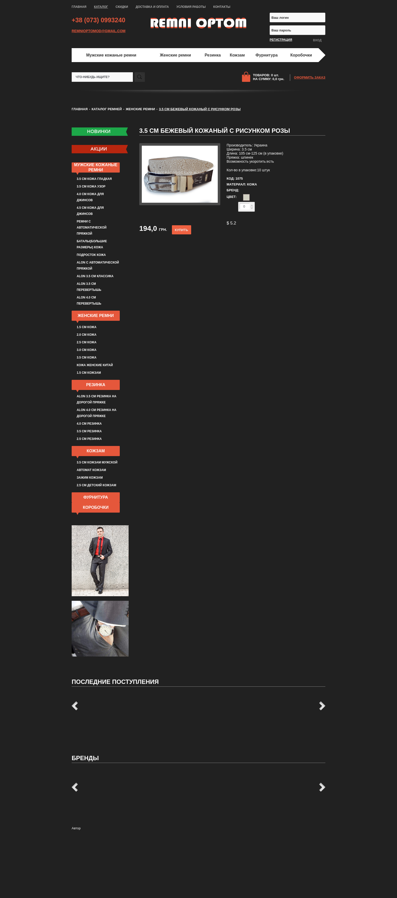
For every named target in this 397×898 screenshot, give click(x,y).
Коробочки (301, 55)
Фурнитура (266, 55)
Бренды (85, 758)
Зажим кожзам (90, 477)
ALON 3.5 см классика (95, 276)
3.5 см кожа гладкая (94, 179)
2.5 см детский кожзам (96, 485)
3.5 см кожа (86, 357)
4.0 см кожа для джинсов (90, 197)
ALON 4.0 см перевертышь (89, 300)
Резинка (213, 55)
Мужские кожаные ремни (111, 55)
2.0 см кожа (86, 334)
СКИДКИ (122, 7)
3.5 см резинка (89, 431)
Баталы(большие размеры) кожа (92, 244)
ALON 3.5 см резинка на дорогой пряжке (96, 399)
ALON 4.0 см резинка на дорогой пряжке (96, 413)
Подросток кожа (91, 255)
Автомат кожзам (91, 470)
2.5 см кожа (86, 342)
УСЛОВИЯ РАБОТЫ (191, 7)
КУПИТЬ (181, 230)
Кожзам (237, 55)
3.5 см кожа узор (91, 186)
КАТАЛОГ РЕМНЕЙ (107, 109)
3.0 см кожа (86, 350)
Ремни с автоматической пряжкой (92, 227)
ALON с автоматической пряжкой (98, 265)
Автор (76, 828)
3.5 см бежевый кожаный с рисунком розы (214, 130)
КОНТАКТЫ (221, 7)
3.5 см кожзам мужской (97, 462)
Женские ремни (175, 55)
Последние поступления (115, 681)
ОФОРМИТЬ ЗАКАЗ (309, 77)
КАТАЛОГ (101, 7)
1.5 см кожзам (89, 373)
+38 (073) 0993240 (98, 20)
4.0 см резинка (89, 423)
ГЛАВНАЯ (79, 7)
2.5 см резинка (89, 439)
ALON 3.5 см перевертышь (89, 287)
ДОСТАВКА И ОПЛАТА (152, 7)
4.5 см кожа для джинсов (90, 211)
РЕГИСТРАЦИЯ (281, 40)
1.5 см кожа (86, 327)
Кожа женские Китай (95, 365)
